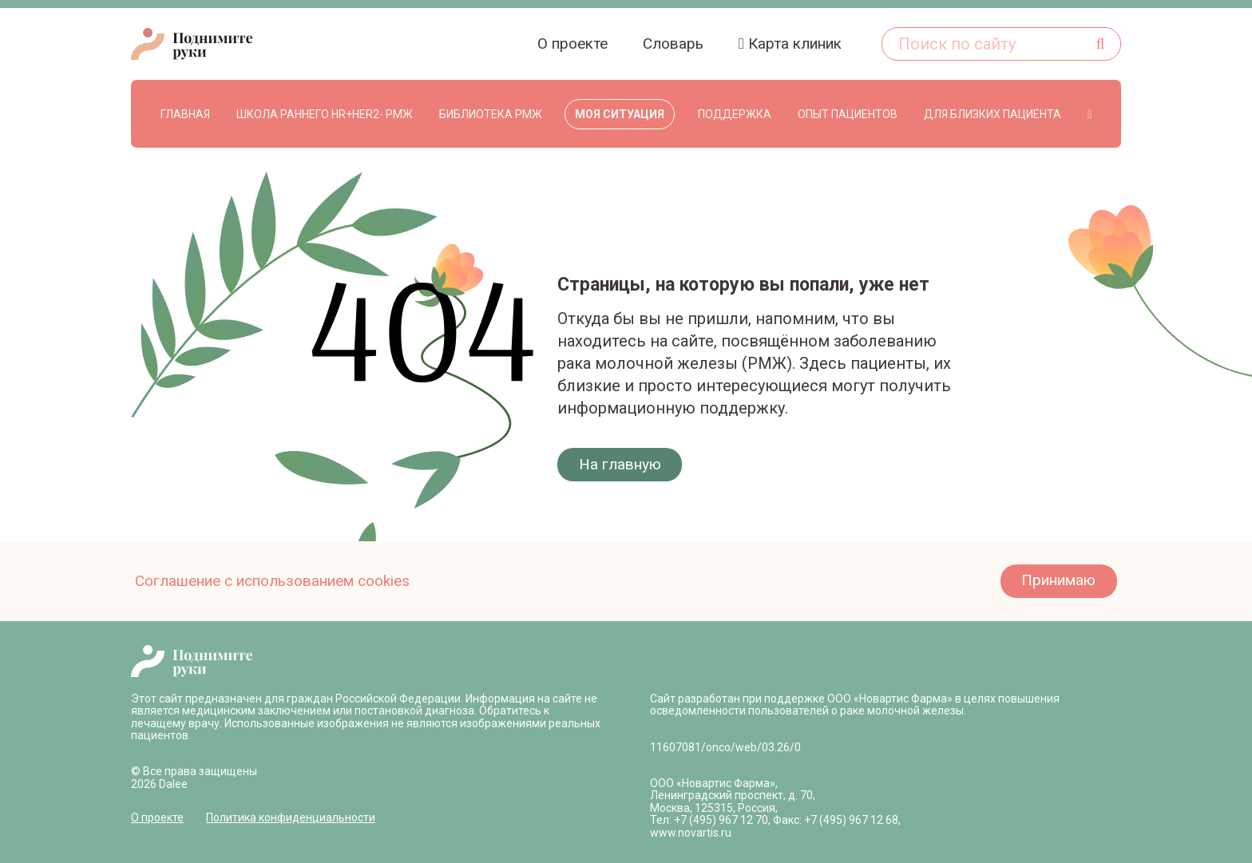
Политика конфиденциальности (290, 817)
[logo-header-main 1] (191, 661)
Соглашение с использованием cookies (272, 581)
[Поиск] (1100, 44)
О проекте (157, 817)
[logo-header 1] (191, 44)
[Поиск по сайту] (1001, 44)
